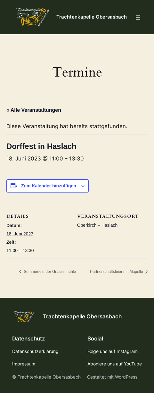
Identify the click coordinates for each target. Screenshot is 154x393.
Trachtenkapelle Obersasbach (91, 17)
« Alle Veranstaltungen (33, 110)
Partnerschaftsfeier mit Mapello (117, 271)
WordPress (126, 377)
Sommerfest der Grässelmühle (49, 271)
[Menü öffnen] (138, 17)
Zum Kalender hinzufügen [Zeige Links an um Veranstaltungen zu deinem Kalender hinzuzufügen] (48, 185)
